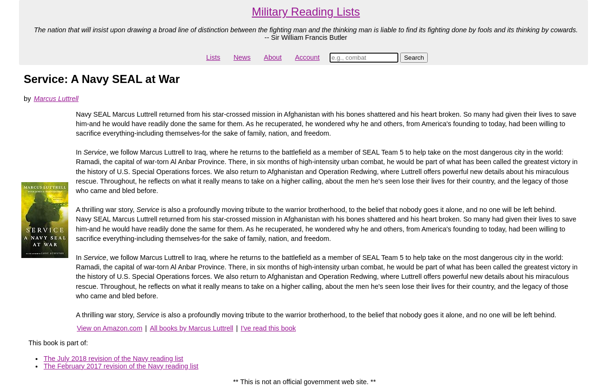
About (273, 57)
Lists (213, 57)
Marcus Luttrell (56, 98)
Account (307, 57)
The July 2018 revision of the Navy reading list (113, 358)
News (241, 57)
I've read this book (268, 328)
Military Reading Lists (306, 11)
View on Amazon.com (109, 328)
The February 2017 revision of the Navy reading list (121, 366)
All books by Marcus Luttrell (191, 328)
